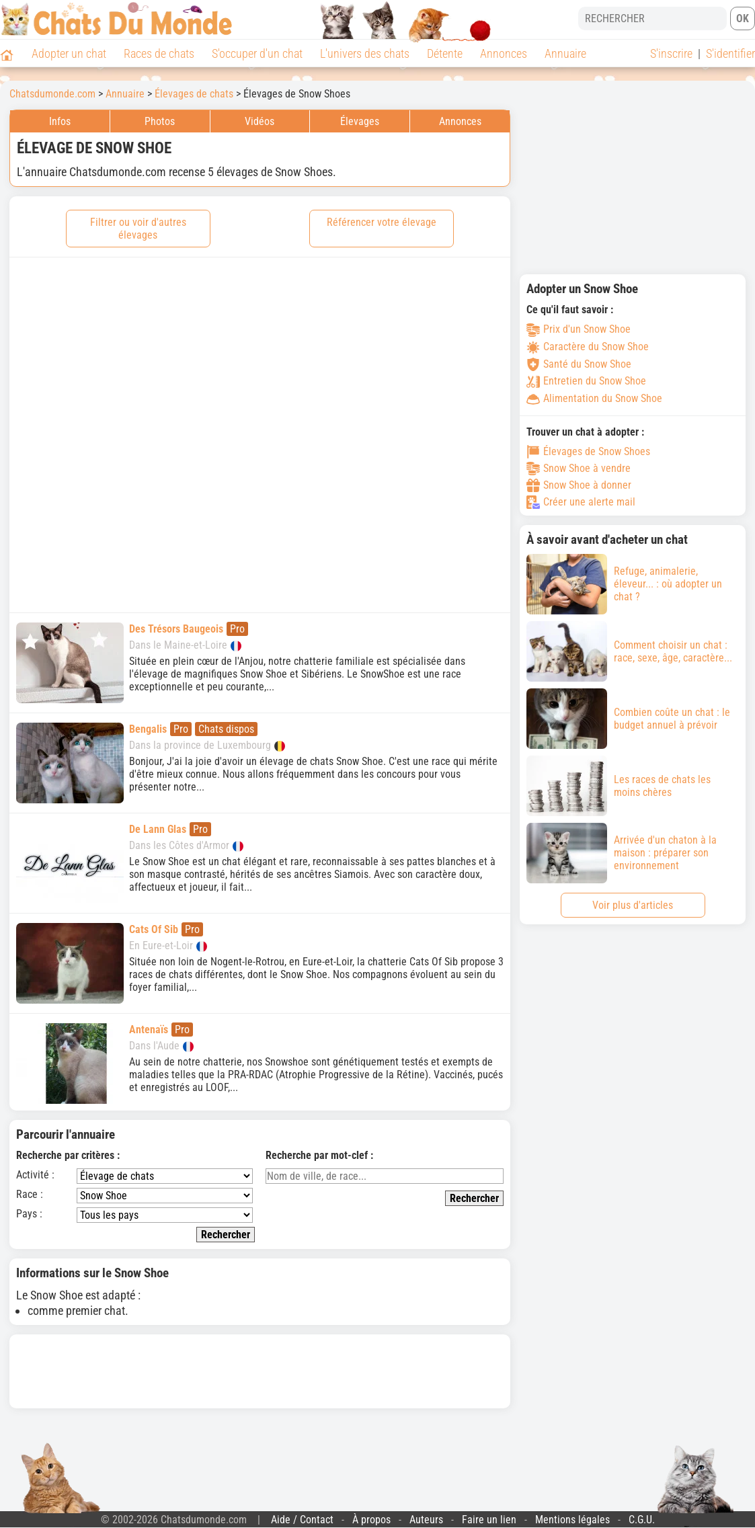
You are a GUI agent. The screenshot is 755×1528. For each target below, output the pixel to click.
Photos (160, 121)
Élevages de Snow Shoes (588, 451)
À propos (371, 1519)
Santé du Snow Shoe (578, 364)
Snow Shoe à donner (578, 485)
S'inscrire (671, 53)
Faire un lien (489, 1519)
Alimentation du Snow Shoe (594, 398)
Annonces (503, 53)
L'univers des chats (364, 53)
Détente (445, 53)
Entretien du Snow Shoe (586, 380)
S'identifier (730, 53)
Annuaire (565, 53)
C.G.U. (642, 1519)
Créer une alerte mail (580, 502)
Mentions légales (572, 1519)
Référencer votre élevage (381, 222)
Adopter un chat (69, 53)
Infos (60, 121)
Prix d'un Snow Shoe (578, 329)
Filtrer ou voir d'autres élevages (138, 228)
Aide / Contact (302, 1519)
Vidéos (259, 121)
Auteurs (426, 1519)
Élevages (359, 121)
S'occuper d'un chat (257, 53)
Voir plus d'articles (632, 905)
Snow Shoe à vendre (578, 468)
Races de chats (159, 53)
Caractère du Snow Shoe (587, 346)
